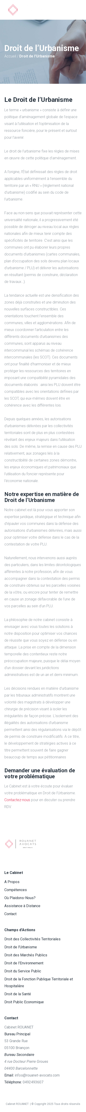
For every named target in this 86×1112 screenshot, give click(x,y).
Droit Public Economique (24, 1002)
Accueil (10, 56)
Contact (10, 914)
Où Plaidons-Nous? (20, 898)
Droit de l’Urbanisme (20, 947)
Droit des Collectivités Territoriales (32, 939)
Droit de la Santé (17, 994)
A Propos (11, 882)
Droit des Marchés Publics (25, 955)
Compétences (15, 890)
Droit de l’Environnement (23, 963)
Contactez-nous (17, 800)
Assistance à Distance (22, 906)
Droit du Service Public (22, 971)
